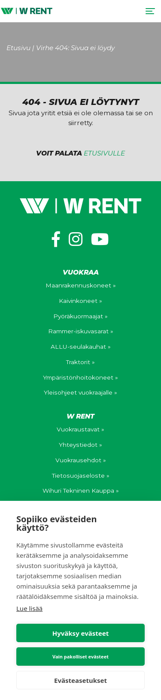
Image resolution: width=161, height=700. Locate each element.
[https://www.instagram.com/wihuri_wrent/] (75, 239)
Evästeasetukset (80, 680)
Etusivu (18, 48)
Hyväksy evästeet (80, 633)
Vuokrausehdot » (80, 460)
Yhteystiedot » (80, 444)
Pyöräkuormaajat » (80, 316)
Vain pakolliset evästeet (80, 656)
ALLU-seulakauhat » (81, 346)
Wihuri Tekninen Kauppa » (81, 490)
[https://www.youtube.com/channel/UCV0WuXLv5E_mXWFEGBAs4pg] (100, 239)
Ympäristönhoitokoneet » (80, 377)
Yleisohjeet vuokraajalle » (80, 392)
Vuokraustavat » (80, 429)
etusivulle (104, 153)
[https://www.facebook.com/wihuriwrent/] (56, 239)
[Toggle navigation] (150, 11)
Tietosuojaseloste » (80, 475)
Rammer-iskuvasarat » (80, 331)
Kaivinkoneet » (80, 300)
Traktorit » (80, 362)
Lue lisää (29, 608)
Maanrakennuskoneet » (81, 285)
